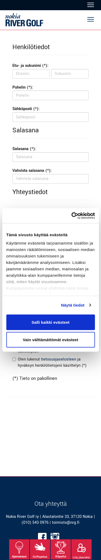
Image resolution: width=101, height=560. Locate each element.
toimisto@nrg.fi (65, 522)
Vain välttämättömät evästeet (50, 339)
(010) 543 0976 (35, 522)
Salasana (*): (24, 149)
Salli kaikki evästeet (50, 322)
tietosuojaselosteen (58, 359)
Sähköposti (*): (26, 109)
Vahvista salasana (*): (32, 170)
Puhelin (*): (22, 87)
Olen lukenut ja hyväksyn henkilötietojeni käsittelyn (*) (52, 362)
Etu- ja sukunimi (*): (30, 65)
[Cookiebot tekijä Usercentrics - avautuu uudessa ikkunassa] (72, 215)
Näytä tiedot (73, 305)
